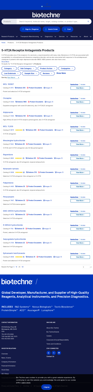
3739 (12, 243)
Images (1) (47, 88)
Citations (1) (19, 228)
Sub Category (26, 68)
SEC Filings (5, 374)
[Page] (86, 267)
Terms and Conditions (53, 344)
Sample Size (29, 73)
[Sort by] (14, 77)
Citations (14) (20, 116)
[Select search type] (9, 21)
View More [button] (79, 88)
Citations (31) (31, 158)
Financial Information (8, 366)
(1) (23, 130)
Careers (49, 336)
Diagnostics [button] (50, 36)
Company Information (9, 362)
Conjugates (65, 68)
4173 (11, 88)
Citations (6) (20, 144)
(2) (23, 172)
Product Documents (34, 88)
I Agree (46, 387)
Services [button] (63, 36)
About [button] (87, 36)
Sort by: (4, 77)
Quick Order (51, 29)
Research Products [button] (10, 36)
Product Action (46, 68)
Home (3, 42)
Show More (5, 62)
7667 (12, 200)
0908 (12, 172)
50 (23, 267)
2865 (12, 158)
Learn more (25, 383)
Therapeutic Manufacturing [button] (31, 36)
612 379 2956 (9, 334)
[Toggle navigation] (3, 13)
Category (8, 68)
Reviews (46, 73)
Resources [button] (76, 36)
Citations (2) (20, 200)
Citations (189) (21, 102)
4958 (12, 257)
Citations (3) (20, 186)
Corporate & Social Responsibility (57, 340)
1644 (12, 144)
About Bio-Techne (52, 328)
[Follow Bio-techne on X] (54, 353)
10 (16, 267)
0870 (12, 130)
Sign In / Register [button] (30, 29)
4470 (12, 214)
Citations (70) (31, 172)
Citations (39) (31, 130)
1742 (11, 228)
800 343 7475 (12, 336)
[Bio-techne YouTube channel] (59, 353)
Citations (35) (20, 88)
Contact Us (50, 356)
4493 (12, 186)
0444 (12, 102)
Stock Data (5, 370)
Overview (5, 354)
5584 (12, 116)
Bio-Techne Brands (52, 332)
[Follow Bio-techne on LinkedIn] (48, 353)
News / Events (6, 358)
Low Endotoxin (10, 73)
